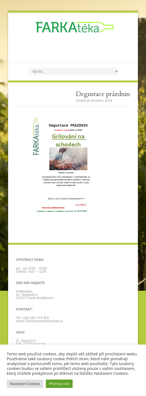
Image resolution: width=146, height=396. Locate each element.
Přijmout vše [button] (59, 383)
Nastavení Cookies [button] (25, 383)
